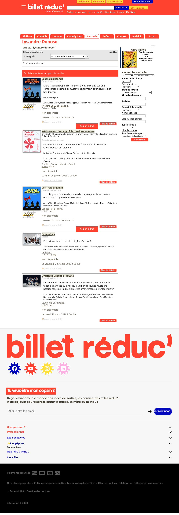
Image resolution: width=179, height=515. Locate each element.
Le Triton (46, 252)
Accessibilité (17, 491)
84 (53, 108)
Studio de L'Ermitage (53, 302)
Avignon (46, 108)
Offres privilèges (139, 8)
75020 (45, 305)
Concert (45, 237)
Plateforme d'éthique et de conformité (141, 483)
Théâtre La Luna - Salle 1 (55, 105)
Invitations (83, 1)
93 (54, 254)
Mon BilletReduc (142, 1)
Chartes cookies (107, 483)
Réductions (98, 1)
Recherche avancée (76, 12)
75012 (45, 166)
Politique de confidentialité (49, 483)
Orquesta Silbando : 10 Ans (58, 275)
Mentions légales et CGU (81, 483)
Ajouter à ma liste (53, 122)
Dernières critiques (114, 12)
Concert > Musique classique (53, 140)
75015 (45, 211)
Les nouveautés (95, 12)
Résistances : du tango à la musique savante (68, 131)
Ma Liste (130, 12)
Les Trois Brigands (52, 187)
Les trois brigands (52, 79)
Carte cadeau (115, 1)
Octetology (48, 234)
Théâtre (45, 81)
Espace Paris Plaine (52, 208)
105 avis (30, 109)
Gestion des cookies (38, 491)
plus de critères (129, 130)
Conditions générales (19, 483)
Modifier (113, 52)
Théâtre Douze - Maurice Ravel (58, 164)
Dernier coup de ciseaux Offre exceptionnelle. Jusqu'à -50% (146, 56)
